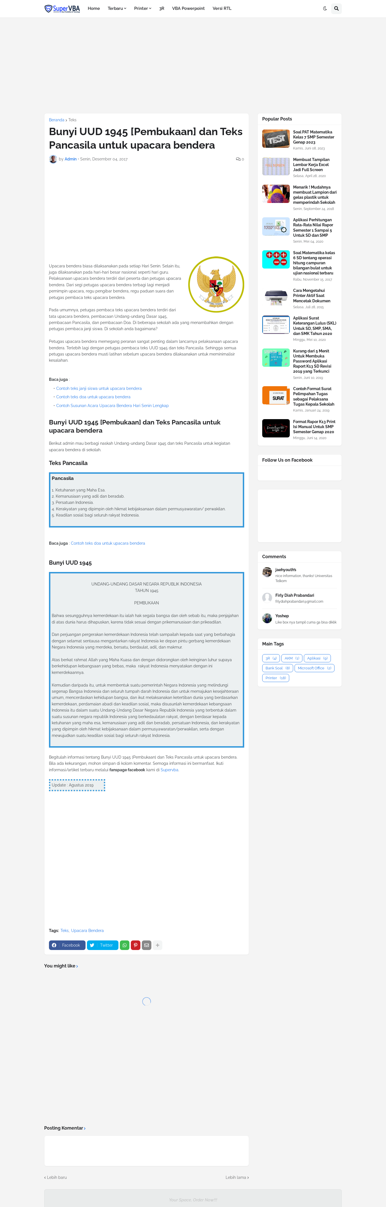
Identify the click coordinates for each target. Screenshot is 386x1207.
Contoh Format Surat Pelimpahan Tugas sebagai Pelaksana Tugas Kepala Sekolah (313, 396)
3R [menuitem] (161, 8)
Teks (72, 120)
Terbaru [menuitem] (115, 8)
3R (271, 658)
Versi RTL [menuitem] (222, 8)
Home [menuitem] (94, 8)
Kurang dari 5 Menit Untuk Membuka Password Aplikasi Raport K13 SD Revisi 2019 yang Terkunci (312, 361)
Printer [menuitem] (141, 8)
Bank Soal (278, 668)
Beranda (56, 120)
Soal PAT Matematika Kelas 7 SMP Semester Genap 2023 (313, 137)
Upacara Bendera (87, 930)
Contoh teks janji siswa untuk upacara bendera (99, 388)
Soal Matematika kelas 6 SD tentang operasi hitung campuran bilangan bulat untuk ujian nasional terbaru (314, 263)
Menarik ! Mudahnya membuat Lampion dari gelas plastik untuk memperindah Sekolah (315, 195)
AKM (292, 658)
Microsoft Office (314, 668)
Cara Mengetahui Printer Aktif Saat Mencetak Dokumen (311, 295)
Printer (276, 678)
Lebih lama (236, 1177)
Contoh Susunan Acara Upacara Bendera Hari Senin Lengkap (112, 405)
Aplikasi (317, 658)
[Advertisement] (193, 65)
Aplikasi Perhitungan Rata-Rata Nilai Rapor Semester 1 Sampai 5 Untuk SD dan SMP (313, 228)
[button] (325, 8)
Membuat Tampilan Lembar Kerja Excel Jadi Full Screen (311, 164)
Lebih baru (57, 1177)
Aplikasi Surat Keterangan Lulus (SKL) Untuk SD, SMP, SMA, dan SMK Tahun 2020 (314, 326)
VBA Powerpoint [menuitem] (188, 8)
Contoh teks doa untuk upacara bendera (93, 397)
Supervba (169, 770)
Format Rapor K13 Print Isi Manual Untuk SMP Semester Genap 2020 (314, 426)
